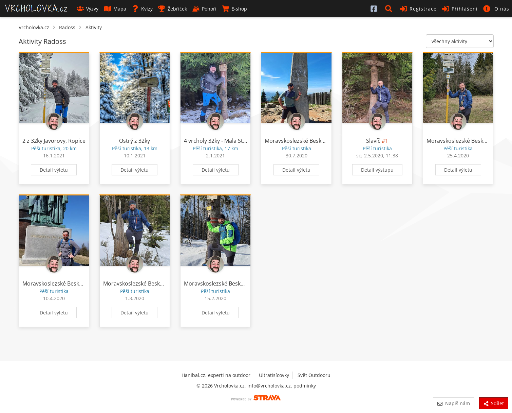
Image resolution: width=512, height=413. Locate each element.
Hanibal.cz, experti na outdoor (216, 375)
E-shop (234, 8)
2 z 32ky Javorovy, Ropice (54, 140)
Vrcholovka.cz (34, 27)
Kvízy (142, 8)
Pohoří (204, 8)
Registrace (418, 8)
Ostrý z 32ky (134, 140)
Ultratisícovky (274, 375)
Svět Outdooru (314, 375)
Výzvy (87, 8)
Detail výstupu (377, 170)
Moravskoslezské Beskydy (297, 140)
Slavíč (373, 140)
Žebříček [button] (172, 8)
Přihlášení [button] (460, 8)
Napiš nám (453, 403)
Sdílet (493, 403)
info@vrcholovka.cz (269, 385)
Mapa (115, 8)
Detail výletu (54, 170)
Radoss (67, 27)
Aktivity (94, 27)
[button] (389, 8)
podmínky (304, 385)
